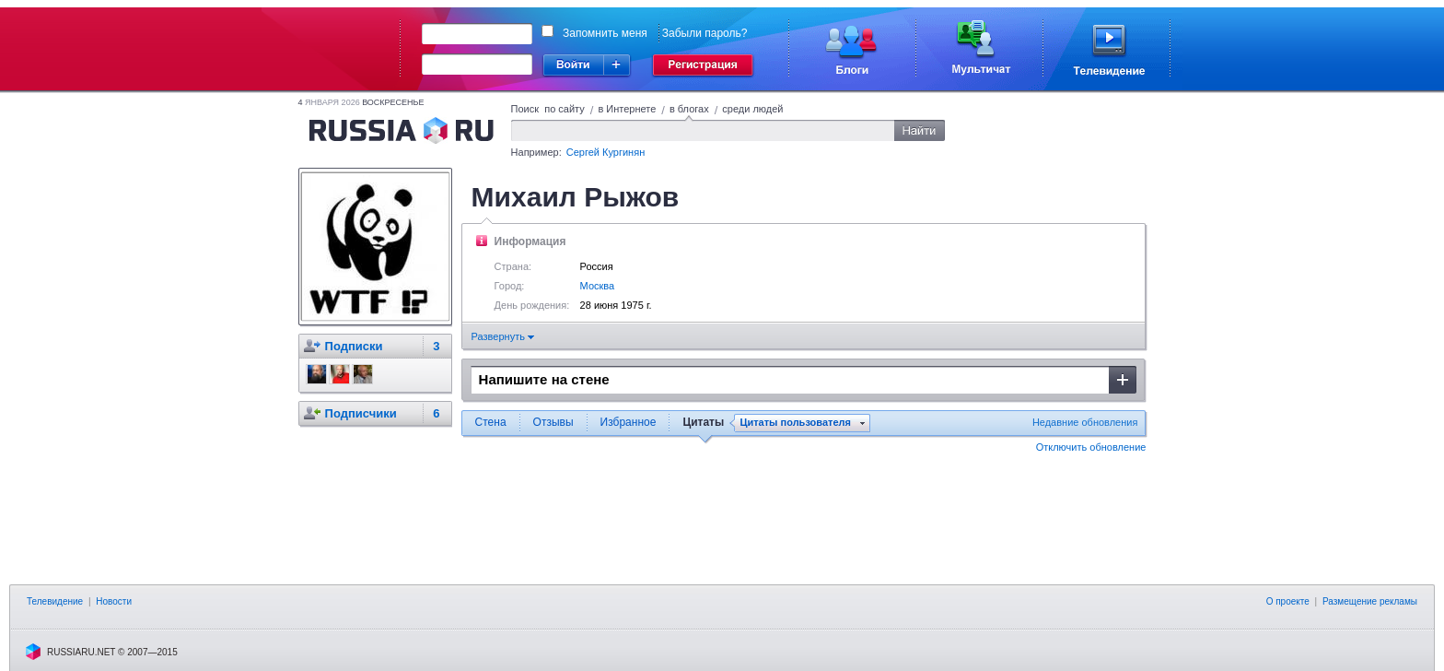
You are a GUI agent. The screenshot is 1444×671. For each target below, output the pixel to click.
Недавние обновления (1085, 422)
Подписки (354, 346)
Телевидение (55, 601)
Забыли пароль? (705, 33)
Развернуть (503, 336)
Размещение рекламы (1369, 601)
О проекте (1288, 601)
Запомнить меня (605, 33)
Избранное (628, 422)
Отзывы (553, 422)
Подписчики (361, 413)
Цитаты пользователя (795, 423)
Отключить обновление (1091, 447)
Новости (114, 601)
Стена (491, 422)
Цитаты (703, 422)
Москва (597, 285)
